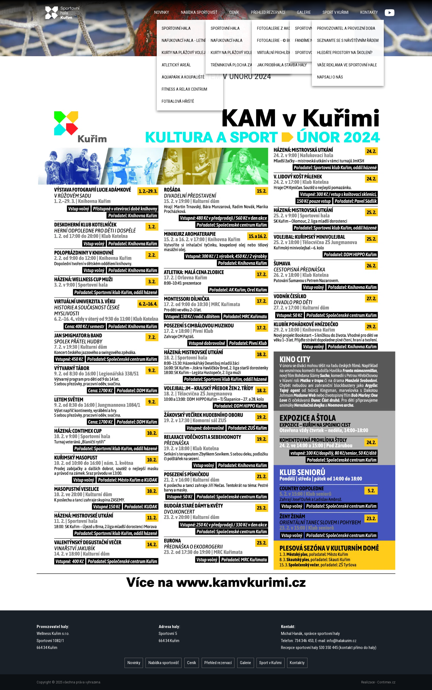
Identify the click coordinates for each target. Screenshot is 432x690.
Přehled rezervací (268, 12)
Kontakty (369, 12)
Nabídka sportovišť (199, 12)
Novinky (161, 12)
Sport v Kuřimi (336, 12)
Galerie (304, 12)
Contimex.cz (386, 682)
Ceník (234, 12)
